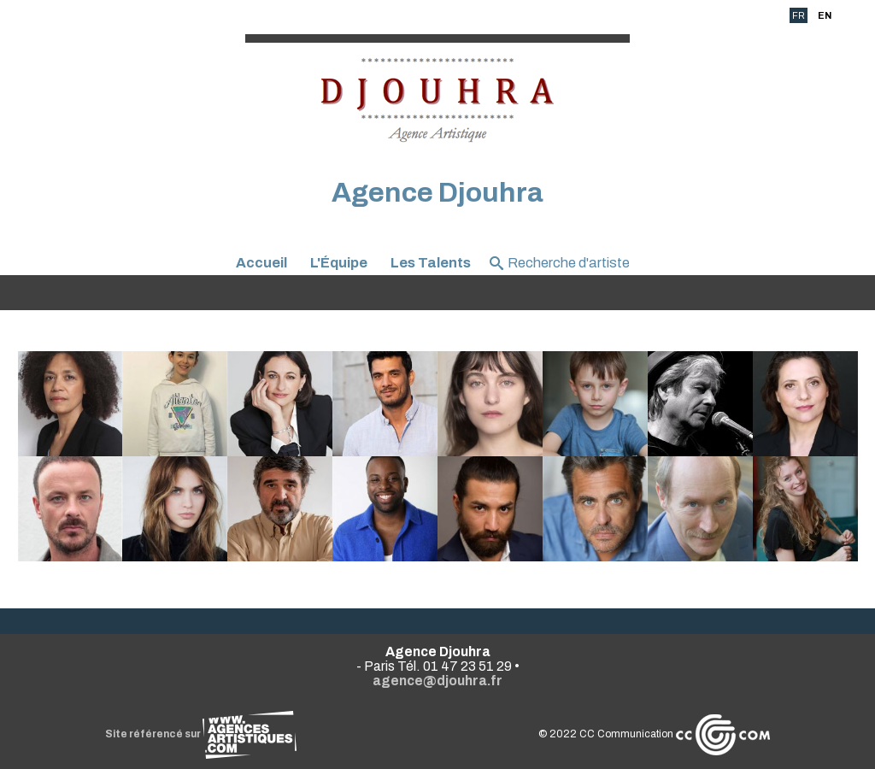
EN (824, 15)
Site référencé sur (201, 734)
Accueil (261, 262)
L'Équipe (338, 262)
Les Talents (431, 262)
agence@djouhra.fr (437, 680)
